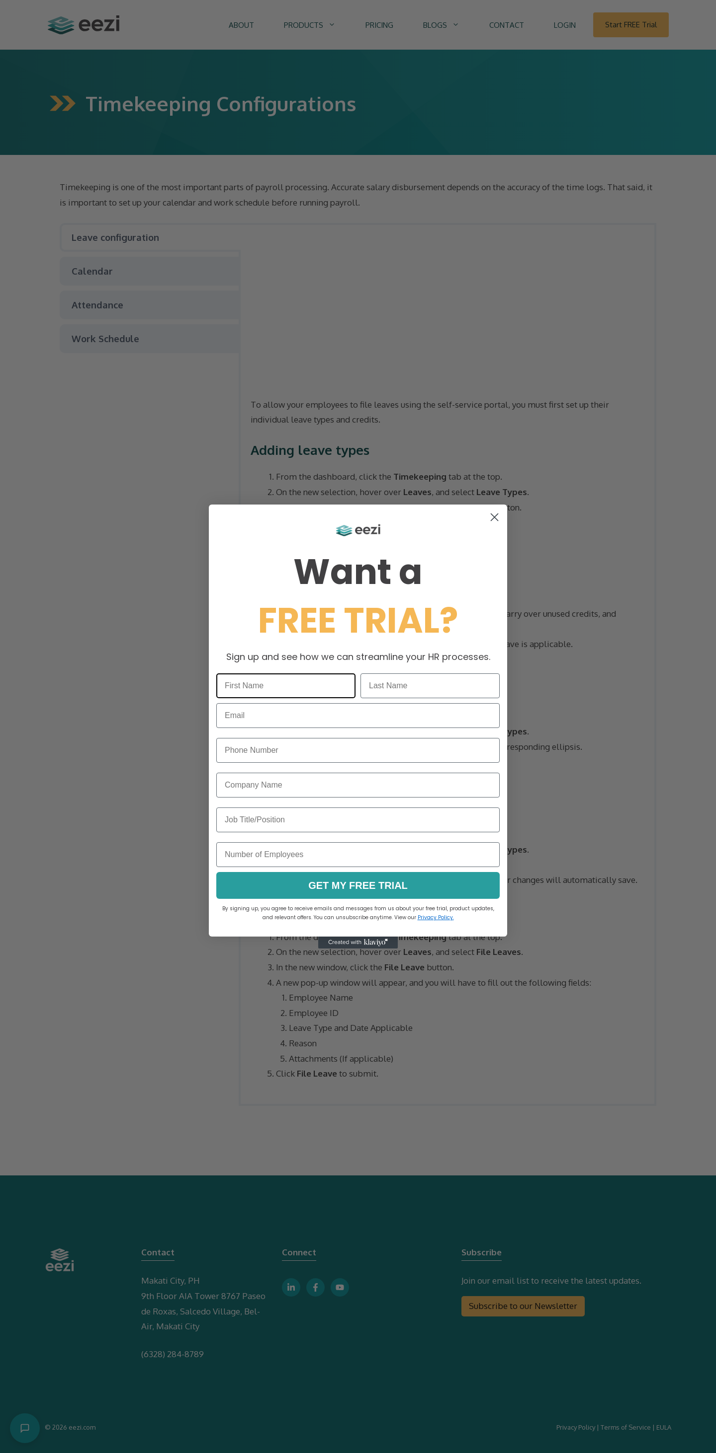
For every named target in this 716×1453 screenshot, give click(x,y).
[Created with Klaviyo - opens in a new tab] (358, 942)
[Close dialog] (494, 517)
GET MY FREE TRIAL (358, 885)
